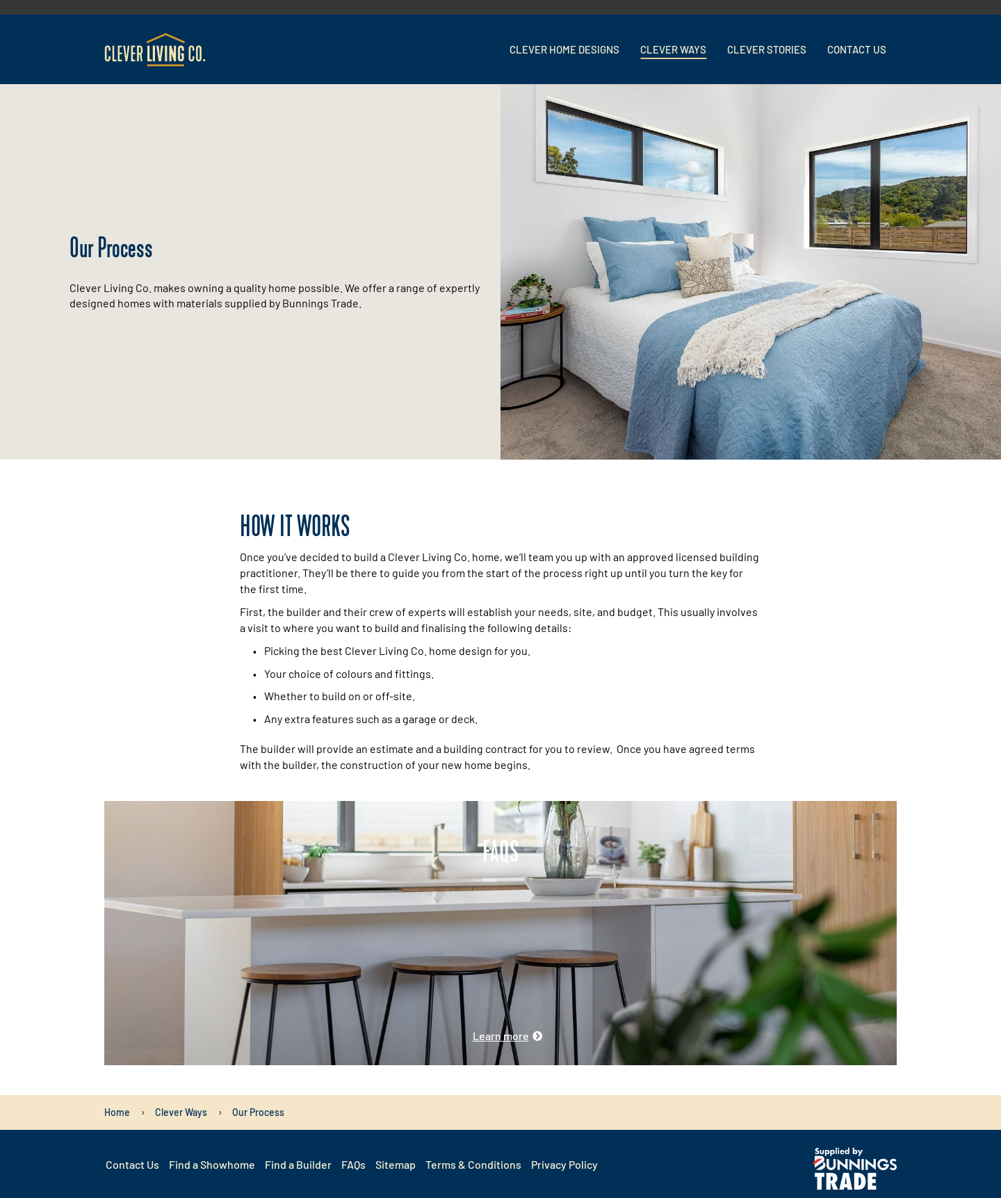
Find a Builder (298, 1164)
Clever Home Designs (564, 49)
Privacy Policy (564, 1164)
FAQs (353, 1164)
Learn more (501, 1035)
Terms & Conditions (473, 1164)
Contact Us (856, 49)
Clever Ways (673, 49)
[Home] (117, 1112)
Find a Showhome (212, 1164)
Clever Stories (766, 49)
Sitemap (395, 1164)
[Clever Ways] (181, 1112)
